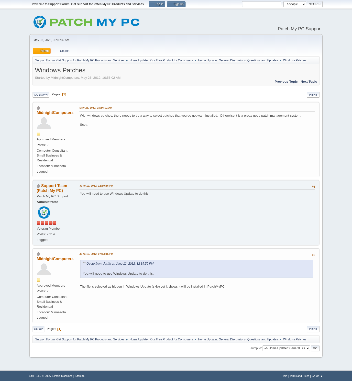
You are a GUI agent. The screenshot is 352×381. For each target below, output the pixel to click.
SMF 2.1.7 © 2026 (40, 375)
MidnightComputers (55, 113)
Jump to (256, 348)
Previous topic (286, 81)
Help (284, 375)
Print (313, 94)
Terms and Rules (299, 375)
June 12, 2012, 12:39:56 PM (96, 185)
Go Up (38, 328)
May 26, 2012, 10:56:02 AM (95, 107)
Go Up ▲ (317, 375)
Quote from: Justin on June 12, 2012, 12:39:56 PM (120, 263)
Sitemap (80, 375)
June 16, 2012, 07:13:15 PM (96, 253)
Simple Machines (62, 375)
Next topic (309, 81)
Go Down (41, 94)
